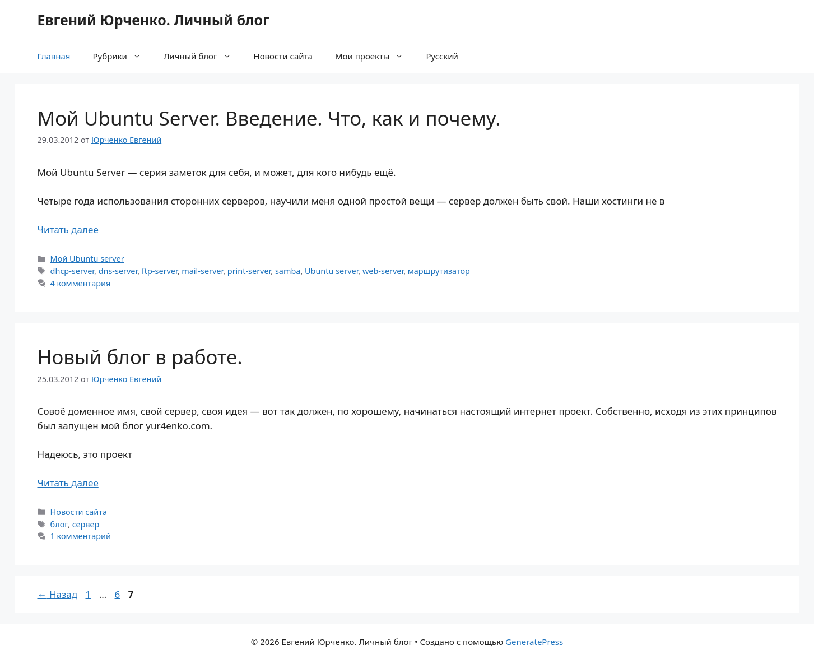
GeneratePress (534, 641)
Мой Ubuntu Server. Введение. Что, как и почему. (269, 118)
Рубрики (122, 56)
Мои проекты (375, 56)
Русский (442, 56)
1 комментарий (80, 536)
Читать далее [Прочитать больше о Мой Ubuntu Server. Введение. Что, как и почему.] (68, 229)
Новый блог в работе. (140, 357)
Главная (54, 56)
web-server (382, 271)
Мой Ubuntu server (87, 258)
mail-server (202, 271)
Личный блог (203, 56)
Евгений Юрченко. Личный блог (153, 19)
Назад (58, 594)
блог (59, 524)
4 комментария (80, 283)
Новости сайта (283, 56)
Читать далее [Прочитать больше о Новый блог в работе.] (68, 482)
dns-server (118, 271)
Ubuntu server (331, 271)
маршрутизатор (439, 271)
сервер (86, 524)
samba (288, 271)
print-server (249, 271)
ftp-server (160, 271)
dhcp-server (72, 271)
